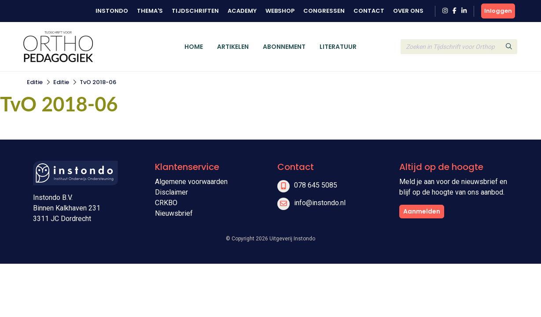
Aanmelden (421, 211)
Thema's (150, 11)
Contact (368, 11)
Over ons (408, 11)
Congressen (324, 11)
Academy (242, 11)
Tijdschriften (195, 11)
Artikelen (233, 46)
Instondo (112, 11)
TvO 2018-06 (98, 82)
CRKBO (166, 203)
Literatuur (338, 46)
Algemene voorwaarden (191, 181)
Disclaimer (171, 192)
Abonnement (284, 46)
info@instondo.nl (320, 203)
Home (193, 46)
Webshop (279, 11)
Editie (35, 82)
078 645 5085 (315, 185)
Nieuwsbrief (174, 213)
